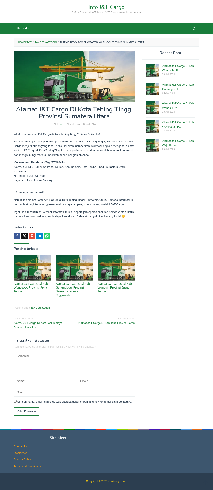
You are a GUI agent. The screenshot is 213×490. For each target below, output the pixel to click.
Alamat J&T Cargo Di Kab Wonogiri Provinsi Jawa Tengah (115, 287)
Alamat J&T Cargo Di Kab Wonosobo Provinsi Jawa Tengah (31, 287)
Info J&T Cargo (106, 7)
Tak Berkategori (40, 307)
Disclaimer (20, 452)
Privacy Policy (22, 459)
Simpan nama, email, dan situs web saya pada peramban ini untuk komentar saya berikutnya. (74, 401)
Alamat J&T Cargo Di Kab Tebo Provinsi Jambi (106, 320)
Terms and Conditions (27, 466)
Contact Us (21, 446)
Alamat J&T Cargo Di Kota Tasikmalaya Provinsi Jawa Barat (43, 322)
